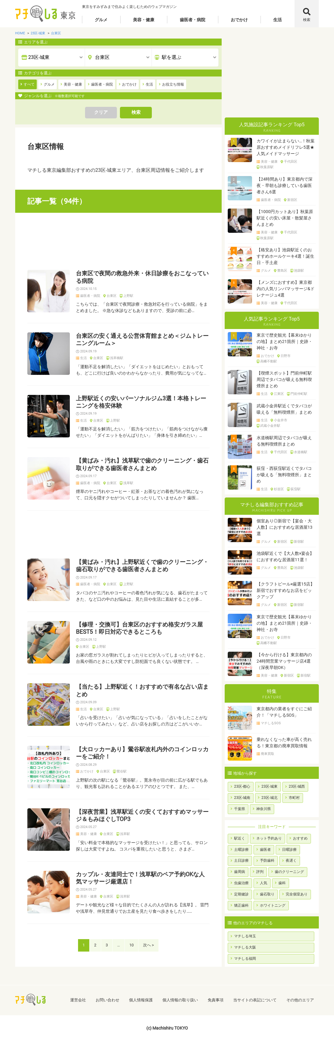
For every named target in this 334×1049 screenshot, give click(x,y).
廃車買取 (267, 754)
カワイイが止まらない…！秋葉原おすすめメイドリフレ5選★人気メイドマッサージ (286, 147)
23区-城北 (269, 798)
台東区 (112, 296)
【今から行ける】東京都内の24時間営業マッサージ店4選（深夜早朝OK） (284, 661)
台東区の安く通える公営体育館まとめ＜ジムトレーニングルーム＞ (142, 340)
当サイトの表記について (255, 1000)
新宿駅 (299, 542)
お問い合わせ (107, 1000)
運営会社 (78, 1000)
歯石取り (267, 894)
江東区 (279, 394)
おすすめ (300, 838)
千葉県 (239, 809)
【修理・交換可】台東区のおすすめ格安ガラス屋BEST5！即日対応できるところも (139, 628)
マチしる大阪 (245, 947)
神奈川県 (263, 809)
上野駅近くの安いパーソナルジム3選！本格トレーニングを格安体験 (141, 402)
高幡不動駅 (268, 361)
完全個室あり (297, 894)
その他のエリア (300, 1000)
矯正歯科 (241, 905)
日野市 (286, 356)
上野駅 (128, 296)
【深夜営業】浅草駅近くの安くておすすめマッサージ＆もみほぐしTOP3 (142, 816)
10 (131, 945)
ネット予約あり (269, 838)
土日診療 (241, 860)
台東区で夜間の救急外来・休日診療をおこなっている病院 (142, 277)
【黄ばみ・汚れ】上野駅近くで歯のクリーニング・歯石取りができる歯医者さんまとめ (142, 566)
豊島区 (282, 271)
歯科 (282, 883)
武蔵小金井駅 (270, 426)
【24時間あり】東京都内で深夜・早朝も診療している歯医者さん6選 (284, 185)
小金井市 (280, 420)
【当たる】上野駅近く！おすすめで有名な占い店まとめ (142, 691)
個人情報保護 (141, 1000)
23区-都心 (242, 786)
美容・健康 (143, 19)
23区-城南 (242, 798)
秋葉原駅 (267, 167)
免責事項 (215, 1000)
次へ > (148, 945)
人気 (263, 883)
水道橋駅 (300, 452)
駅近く (239, 838)
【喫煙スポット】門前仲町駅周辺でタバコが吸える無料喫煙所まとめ (284, 379)
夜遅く (291, 860)
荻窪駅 (296, 489)
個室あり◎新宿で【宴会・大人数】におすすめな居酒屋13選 (284, 527)
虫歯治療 (241, 883)
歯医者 (265, 849)
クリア (101, 112)
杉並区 (279, 489)
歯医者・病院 (192, 19)
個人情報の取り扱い (180, 1000)
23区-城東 (269, 786)
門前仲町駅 (299, 394)
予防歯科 (267, 860)
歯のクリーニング (289, 872)
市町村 (294, 798)
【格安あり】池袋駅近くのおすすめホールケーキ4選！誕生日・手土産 (285, 256)
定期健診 (241, 894)
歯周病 (239, 872)
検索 (306, 20)
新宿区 (292, 200)
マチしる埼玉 (245, 936)
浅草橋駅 (116, 358)
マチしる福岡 (245, 958)
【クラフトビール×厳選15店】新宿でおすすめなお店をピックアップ (286, 590)
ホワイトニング (272, 905)
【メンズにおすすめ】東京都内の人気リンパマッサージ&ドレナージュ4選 (286, 288)
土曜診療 (241, 849)
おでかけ (239, 19)
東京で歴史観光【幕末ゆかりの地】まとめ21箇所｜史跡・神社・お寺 (284, 341)
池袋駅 (299, 271)
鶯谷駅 (122, 771)
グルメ (101, 19)
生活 (277, 19)
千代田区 (290, 162)
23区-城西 (297, 786)
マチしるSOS (271, 723)
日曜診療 (289, 849)
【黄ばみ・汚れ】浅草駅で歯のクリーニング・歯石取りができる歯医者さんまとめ (142, 464)
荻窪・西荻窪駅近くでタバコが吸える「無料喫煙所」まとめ (284, 475)
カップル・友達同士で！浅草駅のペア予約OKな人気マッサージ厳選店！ (140, 878)
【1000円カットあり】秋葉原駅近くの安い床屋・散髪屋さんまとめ (285, 218)
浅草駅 (128, 483)
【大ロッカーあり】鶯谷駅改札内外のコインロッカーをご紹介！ (142, 753)
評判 (260, 872)
